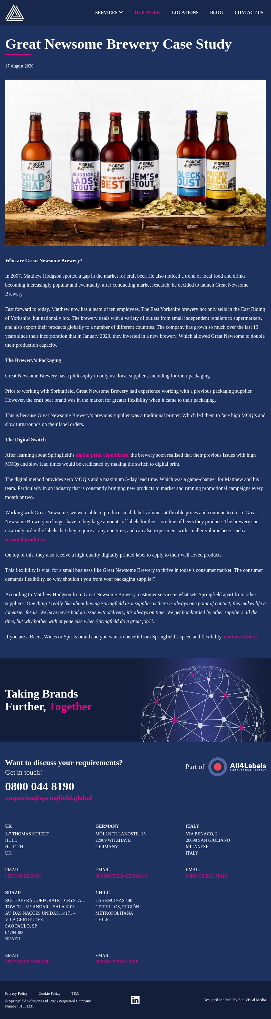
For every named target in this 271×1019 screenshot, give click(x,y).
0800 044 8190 (39, 786)
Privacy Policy (16, 993)
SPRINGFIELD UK (23, 876)
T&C (75, 993)
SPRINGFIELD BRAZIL (28, 962)
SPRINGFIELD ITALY (207, 876)
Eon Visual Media (252, 1000)
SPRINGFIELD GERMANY (121, 876)
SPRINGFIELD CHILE (116, 962)
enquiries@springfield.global (48, 798)
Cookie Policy (49, 993)
